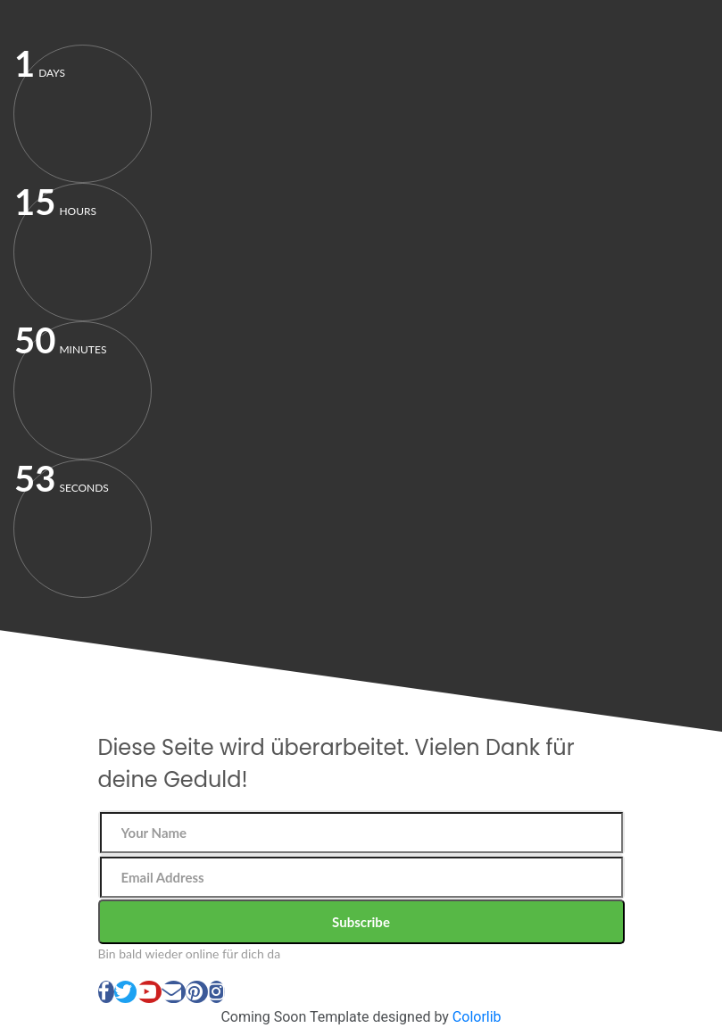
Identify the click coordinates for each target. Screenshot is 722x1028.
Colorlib (477, 1016)
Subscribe (361, 922)
